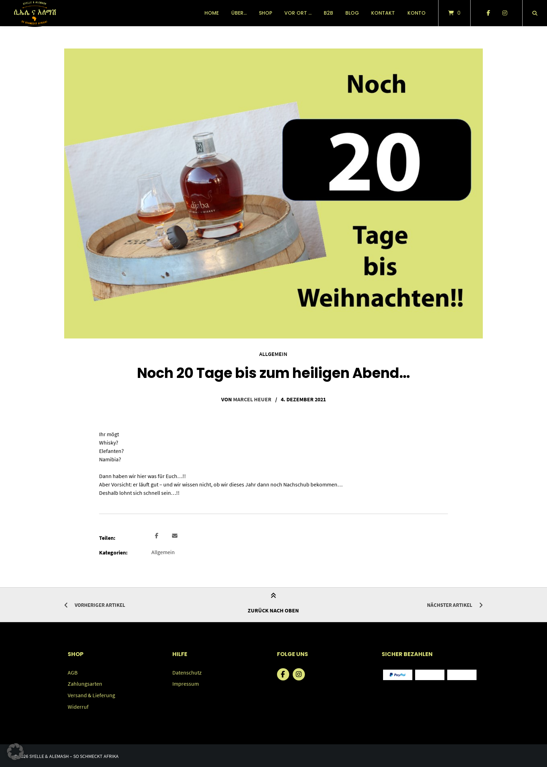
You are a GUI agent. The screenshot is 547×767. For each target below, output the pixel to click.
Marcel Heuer (252, 399)
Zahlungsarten (85, 682)
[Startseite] (34, 13)
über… (239, 12)
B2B (328, 12)
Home (211, 12)
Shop (265, 12)
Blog (352, 12)
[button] (157, 535)
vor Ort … (298, 12)
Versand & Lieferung (91, 694)
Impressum (185, 682)
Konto (416, 12)
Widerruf (78, 705)
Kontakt (383, 12)
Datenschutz (187, 671)
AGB (72, 671)
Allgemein (273, 353)
